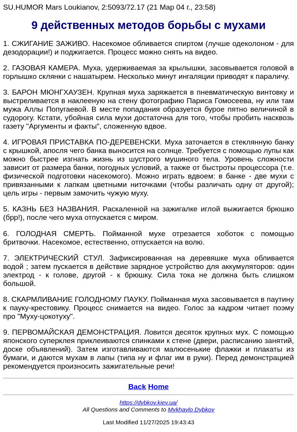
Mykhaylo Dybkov (191, 409)
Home (158, 387)
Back (137, 387)
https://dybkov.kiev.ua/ (148, 402)
